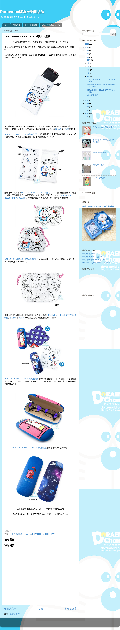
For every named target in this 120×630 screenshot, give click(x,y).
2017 (87, 54)
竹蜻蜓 (66, 129)
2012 (87, 110)
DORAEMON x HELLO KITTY (43, 534)
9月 (88, 63)
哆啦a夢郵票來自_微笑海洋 (93, 257)
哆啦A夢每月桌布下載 (51, 25)
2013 (87, 107)
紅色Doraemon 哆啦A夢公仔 (103, 127)
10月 (89, 60)
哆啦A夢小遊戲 (31, 25)
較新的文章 (10, 608)
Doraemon (27, 534)
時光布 (21, 318)
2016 (87, 57)
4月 (88, 73)
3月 (88, 76)
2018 (87, 51)
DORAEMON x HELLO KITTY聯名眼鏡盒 (21, 379)
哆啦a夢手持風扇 (99, 152)
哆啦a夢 (58, 129)
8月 (88, 67)
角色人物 (16, 25)
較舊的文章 (71, 608)
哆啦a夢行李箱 (98, 165)
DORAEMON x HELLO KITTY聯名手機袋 (21, 134)
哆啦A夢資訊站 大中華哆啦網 (93, 260)
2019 (87, 47)
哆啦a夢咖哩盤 (92, 95)
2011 (87, 113)
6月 (88, 70)
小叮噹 (13, 534)
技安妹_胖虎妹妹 (99, 178)
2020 (87, 44)
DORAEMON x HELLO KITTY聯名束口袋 (38, 193)
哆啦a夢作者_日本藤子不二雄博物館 (96, 263)
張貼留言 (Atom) (16, 614)
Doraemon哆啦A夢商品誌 (22, 11)
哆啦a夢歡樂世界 (89, 254)
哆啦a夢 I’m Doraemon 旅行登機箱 (98, 206)
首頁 (7, 25)
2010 (87, 117)
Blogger (70, 624)
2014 (87, 103)
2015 (87, 100)
